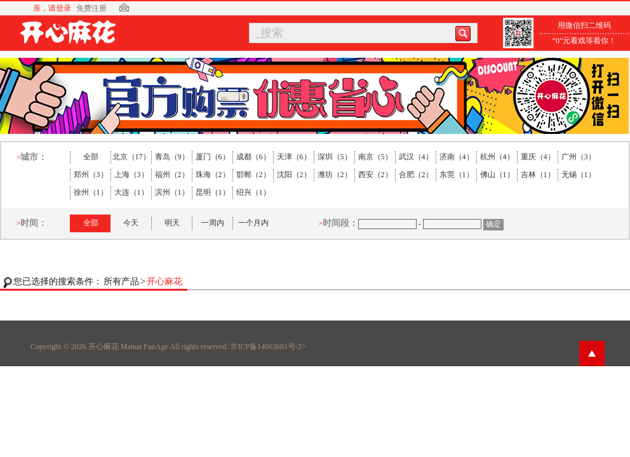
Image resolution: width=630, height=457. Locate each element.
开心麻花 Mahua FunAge (128, 346)
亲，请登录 (52, 8)
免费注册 (91, 8)
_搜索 (269, 33)
